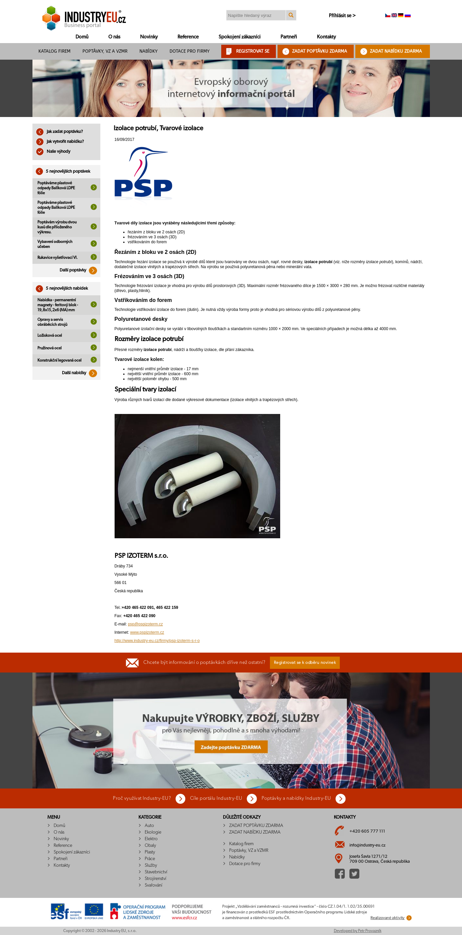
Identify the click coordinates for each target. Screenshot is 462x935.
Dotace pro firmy (190, 51)
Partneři (289, 36)
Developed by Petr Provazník (358, 931)
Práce (150, 858)
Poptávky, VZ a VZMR (105, 51)
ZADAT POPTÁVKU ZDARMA (319, 51)
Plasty (150, 852)
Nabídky (148, 51)
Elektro (151, 839)
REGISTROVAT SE (252, 51)
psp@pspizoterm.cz (145, 624)
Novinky (149, 36)
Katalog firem (54, 51)
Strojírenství (155, 878)
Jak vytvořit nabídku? (60, 142)
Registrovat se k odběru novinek (305, 663)
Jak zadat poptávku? (59, 132)
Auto (149, 825)
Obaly (150, 845)
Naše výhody (53, 151)
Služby (151, 865)
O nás (114, 36)
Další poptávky (80, 270)
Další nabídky (81, 373)
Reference (188, 36)
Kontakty (326, 36)
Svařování (153, 885)
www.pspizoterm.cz (147, 632)
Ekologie (153, 832)
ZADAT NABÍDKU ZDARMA (396, 51)
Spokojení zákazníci (240, 36)
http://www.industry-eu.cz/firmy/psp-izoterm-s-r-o (157, 640)
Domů (82, 36)
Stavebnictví (156, 872)
